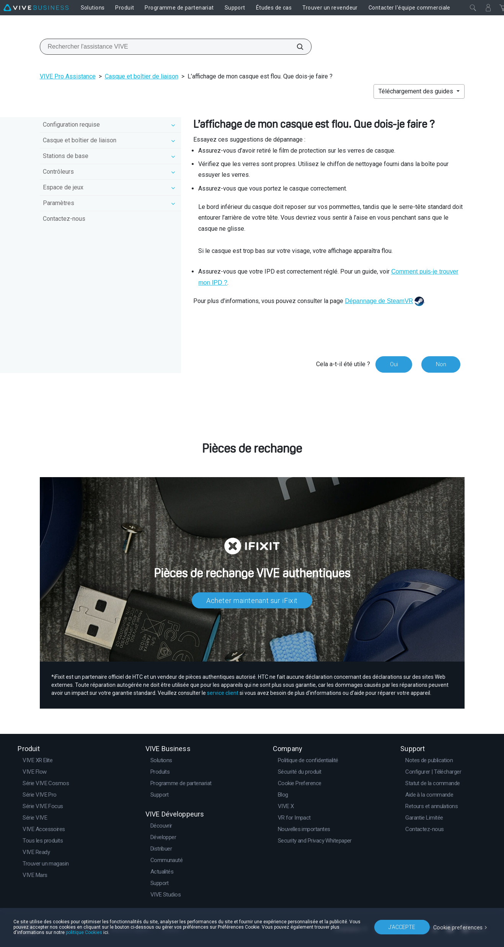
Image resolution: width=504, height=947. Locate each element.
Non (440, 364)
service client (222, 692)
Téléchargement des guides (416, 91)
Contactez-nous (64, 218)
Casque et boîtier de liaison (141, 76)
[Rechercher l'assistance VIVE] (295, 46)
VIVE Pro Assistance (68, 76)
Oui (393, 364)
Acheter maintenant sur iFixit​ (252, 600)
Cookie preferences (459, 927)
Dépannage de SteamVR (379, 301)
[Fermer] (473, 7)
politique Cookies (84, 932)
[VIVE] (36, 7)
